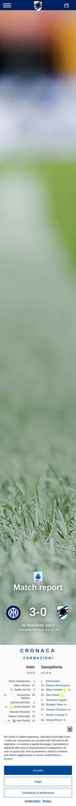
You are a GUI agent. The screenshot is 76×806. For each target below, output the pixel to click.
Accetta (38, 770)
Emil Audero (53, 681)
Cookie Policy (33, 801)
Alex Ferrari (53, 694)
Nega (38, 781)
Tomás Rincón (54, 719)
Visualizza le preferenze (38, 792)
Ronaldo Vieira (54, 704)
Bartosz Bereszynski (58, 685)
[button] (70, 729)
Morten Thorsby (55, 714)
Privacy (47, 801)
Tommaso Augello (56, 700)
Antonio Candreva (56, 709)
